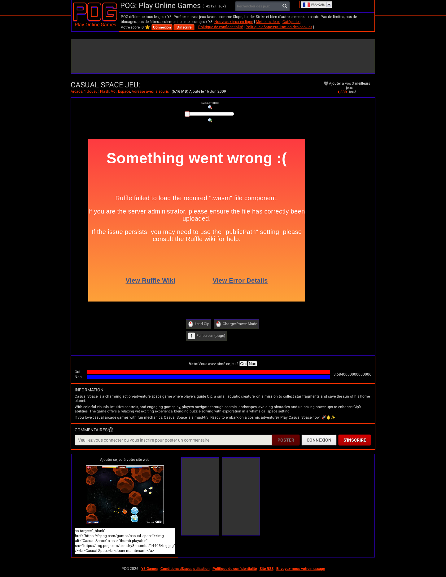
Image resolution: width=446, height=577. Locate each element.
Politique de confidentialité (220, 27)
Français (314, 4)
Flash (104, 91)
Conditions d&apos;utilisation (185, 568)
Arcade (76, 91)
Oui (243, 363)
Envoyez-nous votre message (300, 568)
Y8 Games (149, 568)
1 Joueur (91, 91)
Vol (113, 91)
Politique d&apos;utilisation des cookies (279, 27)
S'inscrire (184, 27)
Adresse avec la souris (150, 91)
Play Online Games (95, 25)
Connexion (162, 27)
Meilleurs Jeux (268, 22)
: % (210, 103)
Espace (124, 91)
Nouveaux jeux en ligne (233, 22)
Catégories (291, 22)
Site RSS (266, 568)
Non (252, 363)
